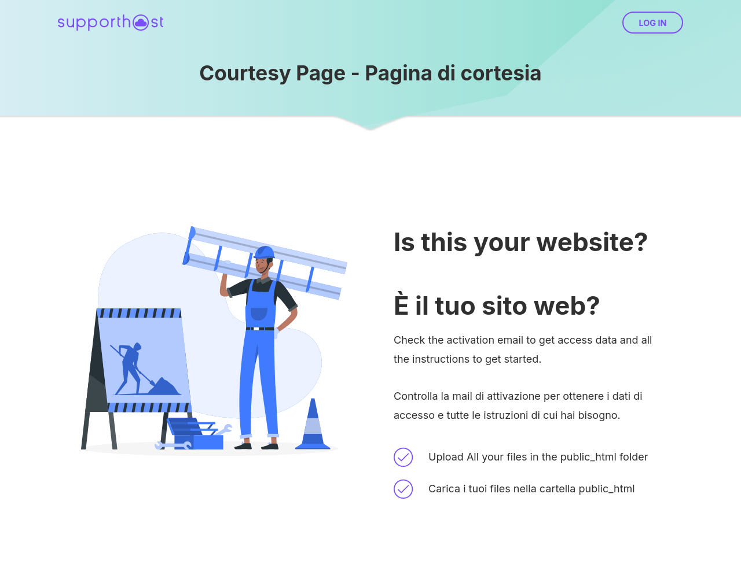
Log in (652, 23)
